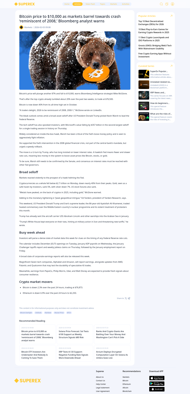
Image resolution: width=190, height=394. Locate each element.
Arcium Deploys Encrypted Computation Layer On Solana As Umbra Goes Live (112, 354)
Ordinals (38, 313)
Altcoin (125, 387)
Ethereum (127, 384)
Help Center (101, 384)
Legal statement (102, 387)
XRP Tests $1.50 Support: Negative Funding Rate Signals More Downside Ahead (73, 354)
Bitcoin (125, 380)
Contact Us (100, 380)
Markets (28, 27)
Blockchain (127, 391)
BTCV (69, 313)
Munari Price (59, 313)
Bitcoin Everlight (26, 313)
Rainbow (48, 313)
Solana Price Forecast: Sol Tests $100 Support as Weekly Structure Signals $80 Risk (74, 334)
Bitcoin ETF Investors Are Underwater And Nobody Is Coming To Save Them (34, 354)
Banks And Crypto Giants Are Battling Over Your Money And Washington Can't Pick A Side (110, 334)
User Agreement (103, 391)
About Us (100, 377)
